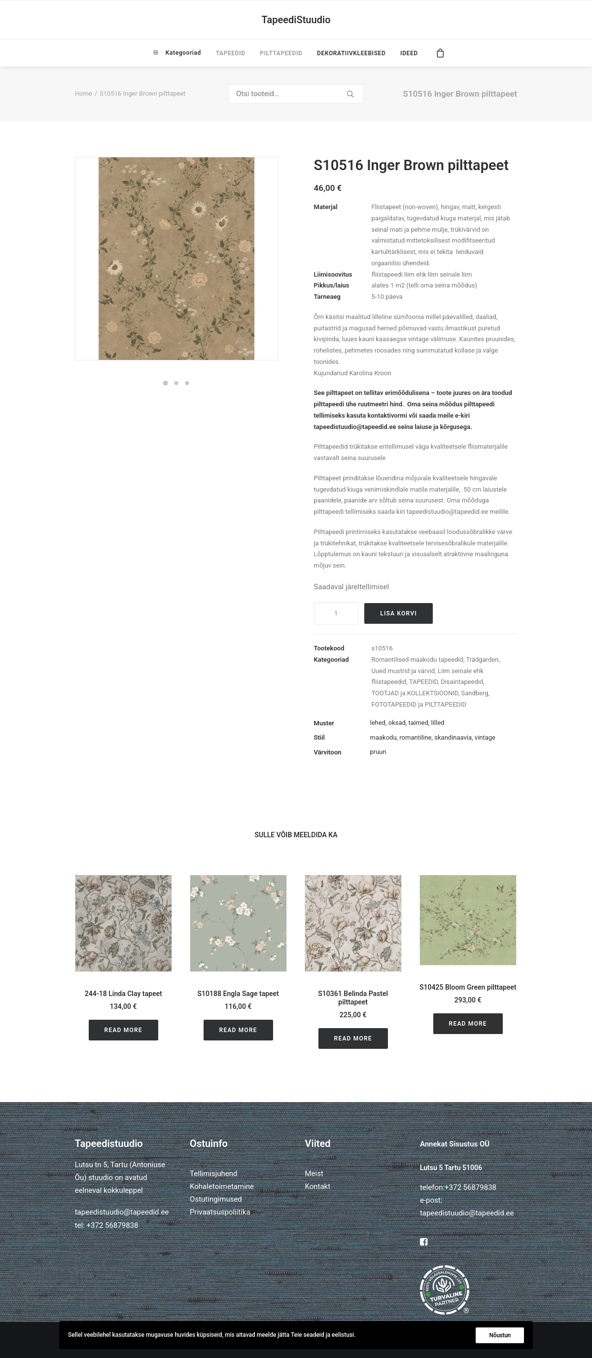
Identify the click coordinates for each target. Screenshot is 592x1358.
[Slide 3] (187, 383)
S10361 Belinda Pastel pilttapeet (353, 998)
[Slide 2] (176, 383)
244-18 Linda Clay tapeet (123, 994)
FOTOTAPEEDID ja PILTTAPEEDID (419, 704)
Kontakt (317, 1186)
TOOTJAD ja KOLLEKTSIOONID (415, 693)
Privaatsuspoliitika (220, 1212)
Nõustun (499, 1335)
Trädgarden (482, 659)
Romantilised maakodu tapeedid (417, 659)
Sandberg (474, 693)
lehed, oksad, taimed (399, 722)
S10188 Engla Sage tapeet (238, 994)
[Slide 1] (165, 383)
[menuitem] (177, 52)
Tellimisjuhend (213, 1173)
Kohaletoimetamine (222, 1186)
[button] (123, 923)
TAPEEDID (230, 53)
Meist (314, 1173)
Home (83, 93)
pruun (378, 751)
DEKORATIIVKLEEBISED (351, 53)
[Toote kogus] (336, 613)
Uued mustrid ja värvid (403, 671)
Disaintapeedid (462, 681)
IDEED (409, 53)
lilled (438, 722)
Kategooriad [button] (182, 52)
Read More (123, 1030)
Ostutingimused (216, 1199)
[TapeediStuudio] (296, 20)
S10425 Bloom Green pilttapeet (468, 987)
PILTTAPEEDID (281, 53)
